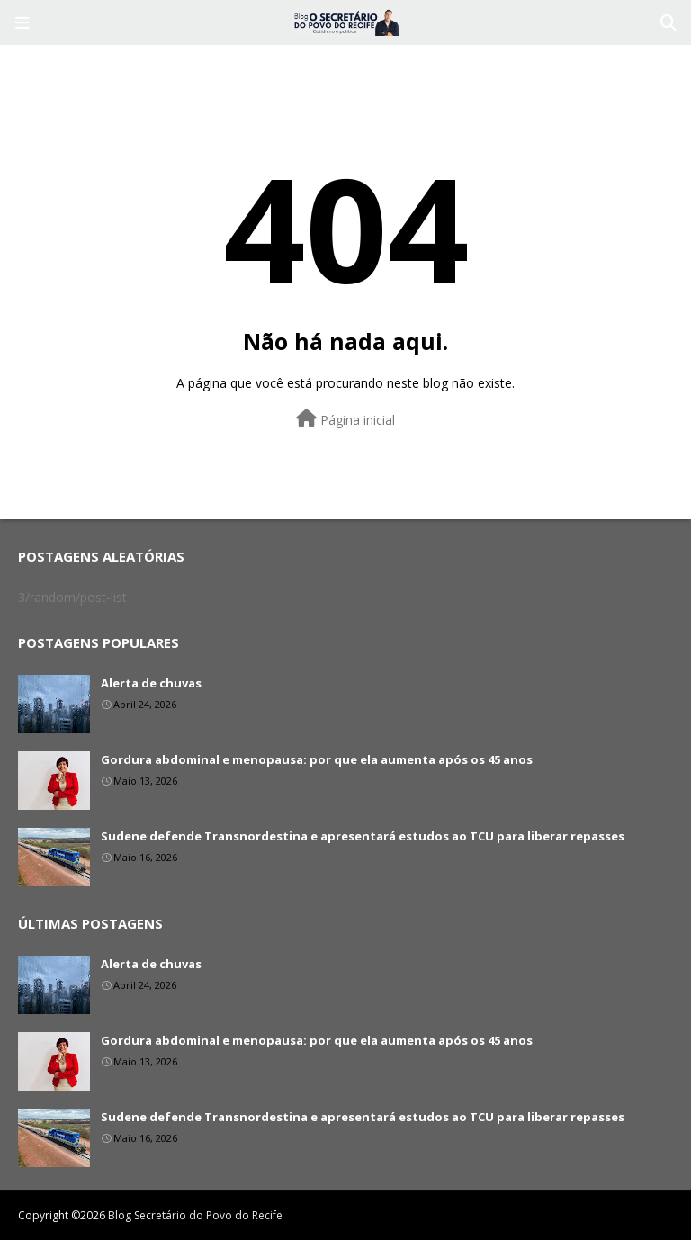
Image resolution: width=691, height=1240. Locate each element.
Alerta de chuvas (151, 683)
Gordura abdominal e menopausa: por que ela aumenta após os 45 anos (317, 759)
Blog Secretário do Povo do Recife (195, 1215)
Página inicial (345, 418)
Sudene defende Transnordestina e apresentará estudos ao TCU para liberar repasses (362, 836)
